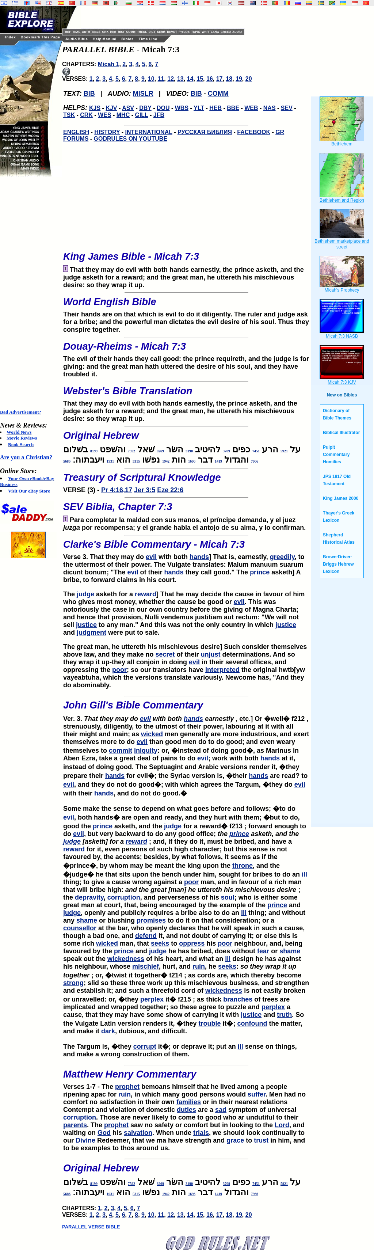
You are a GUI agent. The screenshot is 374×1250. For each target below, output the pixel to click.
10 (151, 79)
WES (104, 115)
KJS (94, 108)
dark (108, 1031)
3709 (226, 451)
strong (73, 983)
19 (239, 79)
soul (227, 897)
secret (165, 654)
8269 (160, 451)
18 (229, 79)
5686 (66, 461)
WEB (251, 108)
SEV (287, 108)
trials (201, 1132)
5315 (136, 461)
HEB (215, 108)
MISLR (143, 93)
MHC (123, 115)
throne (242, 865)
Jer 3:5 (144, 490)
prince (260, 572)
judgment (91, 632)
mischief (145, 966)
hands (199, 557)
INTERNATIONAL (148, 132)
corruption (123, 897)
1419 (218, 461)
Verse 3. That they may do (186, 548)
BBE (233, 108)
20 (248, 79)
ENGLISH (76, 132)
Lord (282, 1125)
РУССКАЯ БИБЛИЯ (205, 132)
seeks (160, 943)
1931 (110, 461)
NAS (269, 108)
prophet (127, 1086)
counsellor (79, 928)
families (188, 1102)
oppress (192, 943)
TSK (69, 115)
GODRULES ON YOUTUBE (131, 139)
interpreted (222, 669)
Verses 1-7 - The (89, 1086)
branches (237, 999)
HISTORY (107, 132)
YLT (199, 108)
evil (151, 557)
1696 (191, 461)
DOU (163, 108)
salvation (138, 1132)
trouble (209, 1023)
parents (75, 1125)
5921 (284, 451)
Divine (85, 1140)
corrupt (144, 1046)
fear (263, 951)
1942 (165, 461)
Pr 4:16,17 (116, 490)
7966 (254, 461)
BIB (89, 93)
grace (235, 1140)
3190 (189, 451)
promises (151, 920)
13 (180, 79)
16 (209, 79)
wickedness (125, 958)
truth (284, 1014)
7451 (256, 451)
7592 (131, 451)
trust (261, 1140)
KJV (111, 108)
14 (190, 79)
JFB (158, 115)
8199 (94, 451)
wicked (152, 734)
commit (120, 750)
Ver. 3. (101, 718)
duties (186, 1109)
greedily (282, 557)
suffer (257, 1094)
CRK (86, 115)
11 (161, 79)
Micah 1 (108, 64)
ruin (198, 966)
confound (252, 1023)
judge (85, 594)
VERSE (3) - (186, 481)
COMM (218, 93)
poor (119, 669)
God (104, 1132)
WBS (181, 108)
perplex (152, 999)
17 (219, 79)
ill (304, 874)
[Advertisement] (29, 293)
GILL (141, 115)
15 (199, 79)
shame (86, 920)
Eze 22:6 (170, 490)
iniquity (145, 750)
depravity (89, 897)
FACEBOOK (253, 132)
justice (86, 624)
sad (220, 1109)
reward (145, 594)
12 (170, 79)
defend (146, 935)
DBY (145, 108)
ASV (128, 108)
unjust (210, 654)
